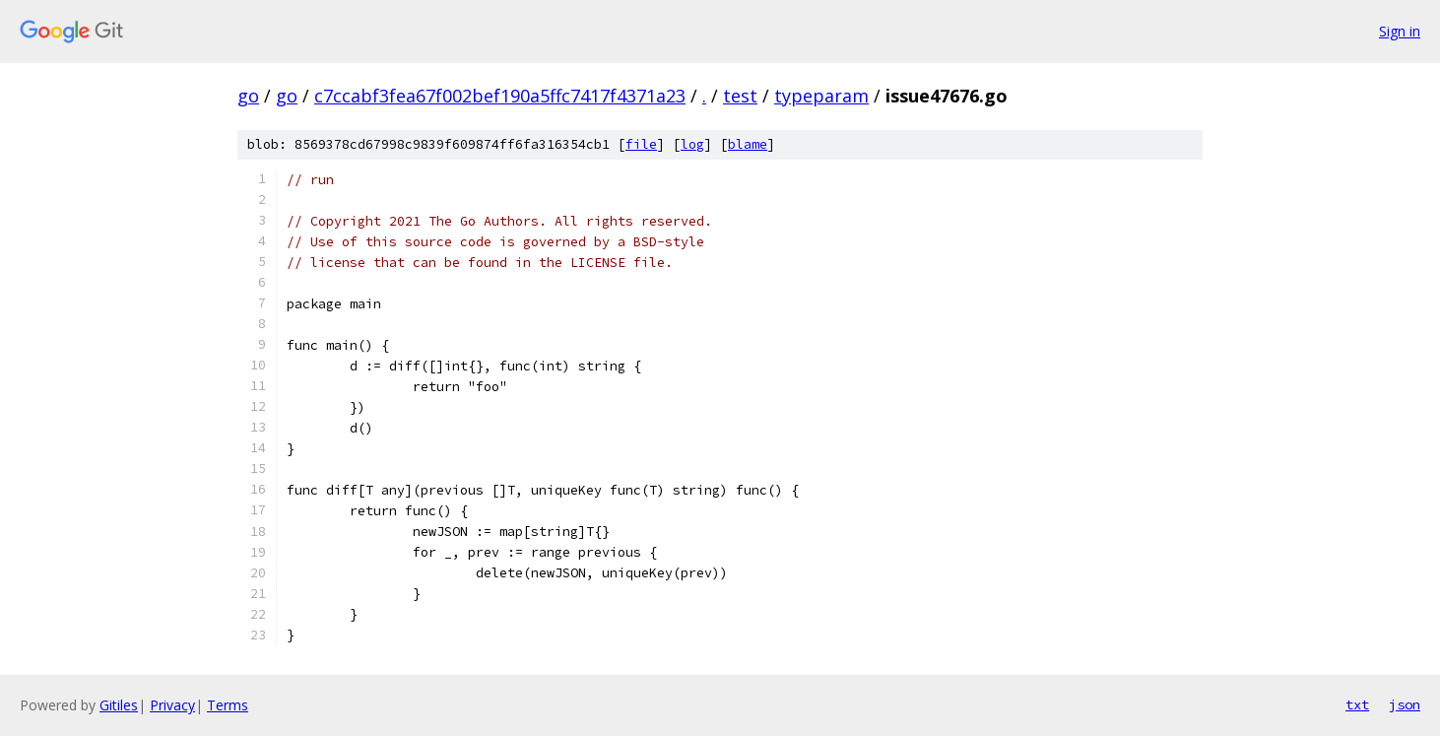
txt (1357, 704)
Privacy (172, 705)
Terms (227, 705)
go (248, 95)
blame (747, 144)
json (1404, 704)
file (641, 144)
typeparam (821, 95)
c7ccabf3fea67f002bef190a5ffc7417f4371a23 (500, 95)
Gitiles (118, 705)
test (740, 95)
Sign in (1399, 31)
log (692, 144)
